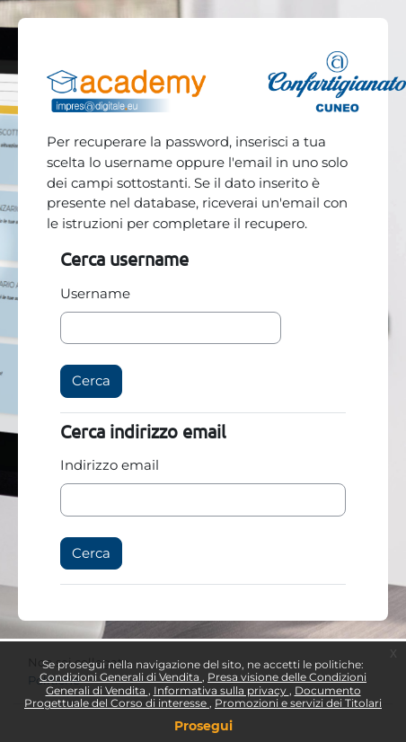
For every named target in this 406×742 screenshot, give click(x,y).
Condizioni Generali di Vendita (121, 677)
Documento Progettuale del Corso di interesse (192, 697)
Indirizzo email (109, 464)
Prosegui (203, 726)
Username (95, 293)
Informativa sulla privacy (221, 690)
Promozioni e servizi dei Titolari (298, 703)
